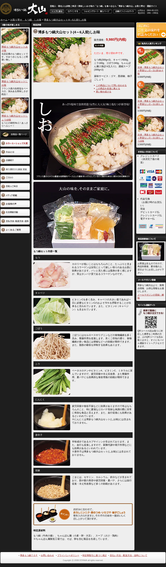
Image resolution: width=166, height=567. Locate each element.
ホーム (4, 19)
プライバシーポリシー (68, 555)
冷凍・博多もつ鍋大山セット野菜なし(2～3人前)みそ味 (151, 70)
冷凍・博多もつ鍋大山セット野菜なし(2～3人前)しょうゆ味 (151, 137)
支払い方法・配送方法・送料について (128, 555)
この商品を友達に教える (108, 88)
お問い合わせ (47, 555)
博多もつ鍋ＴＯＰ (29, 555)
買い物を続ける (103, 91)
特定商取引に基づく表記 (94, 555)
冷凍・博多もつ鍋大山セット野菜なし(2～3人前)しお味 (151, 104)
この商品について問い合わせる (111, 85)
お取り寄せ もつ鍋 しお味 (25, 19)
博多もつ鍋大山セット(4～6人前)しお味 (65, 19)
